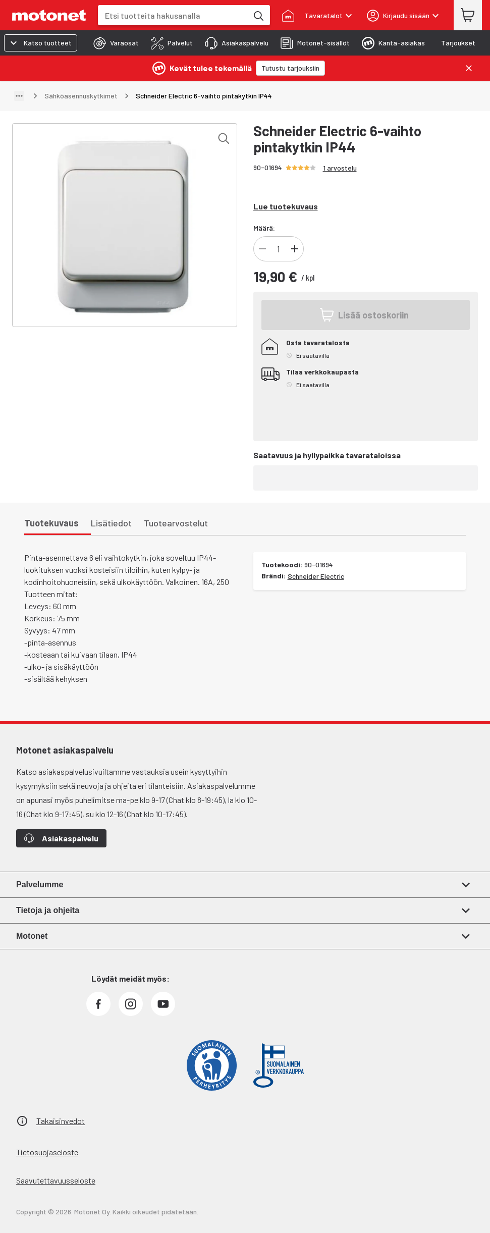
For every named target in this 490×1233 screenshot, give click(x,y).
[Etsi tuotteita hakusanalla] (258, 15)
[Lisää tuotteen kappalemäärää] (294, 248)
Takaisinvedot (60, 1120)
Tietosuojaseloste (47, 1152)
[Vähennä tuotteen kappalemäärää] (262, 248)
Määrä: (264, 228)
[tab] (113, 43)
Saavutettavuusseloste (55, 1180)
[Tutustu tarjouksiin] (290, 68)
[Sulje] (468, 68)
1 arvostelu (340, 168)
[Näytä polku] (19, 96)
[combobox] (172, 15)
